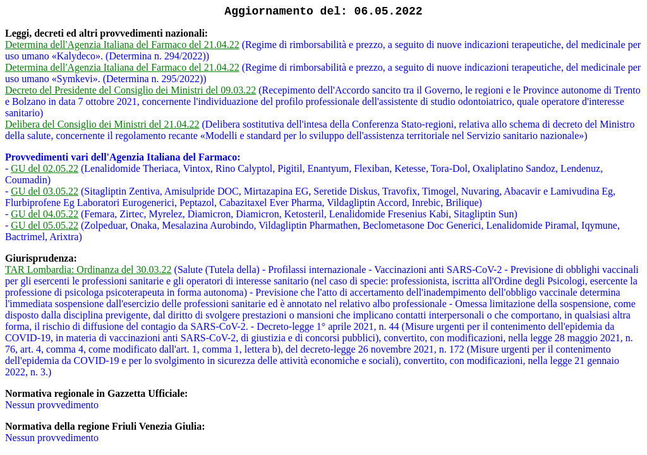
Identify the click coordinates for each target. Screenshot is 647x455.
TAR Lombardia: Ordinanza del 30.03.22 (88, 269)
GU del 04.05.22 (44, 214)
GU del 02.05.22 (44, 168)
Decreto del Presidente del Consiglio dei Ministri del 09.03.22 (130, 90)
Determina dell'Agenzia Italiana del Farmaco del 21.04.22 (122, 44)
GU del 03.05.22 (44, 191)
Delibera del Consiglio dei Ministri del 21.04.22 (102, 124)
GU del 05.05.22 (44, 225)
